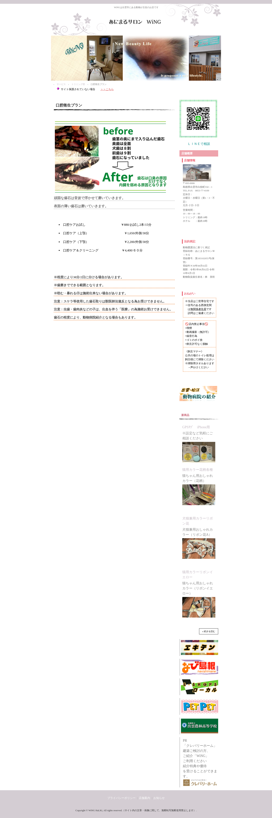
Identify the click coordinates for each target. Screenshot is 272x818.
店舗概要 (187, 153)
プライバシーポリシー (121, 797)
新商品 (185, 415)
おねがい (189, 293)
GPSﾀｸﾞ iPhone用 (196, 427)
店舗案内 (144, 797)
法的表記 (189, 241)
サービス (61, 84)
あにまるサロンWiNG (136, 22)
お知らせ (159, 797)
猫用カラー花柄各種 (197, 470)
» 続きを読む (208, 631)
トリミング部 (78, 84)
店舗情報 (189, 160)
